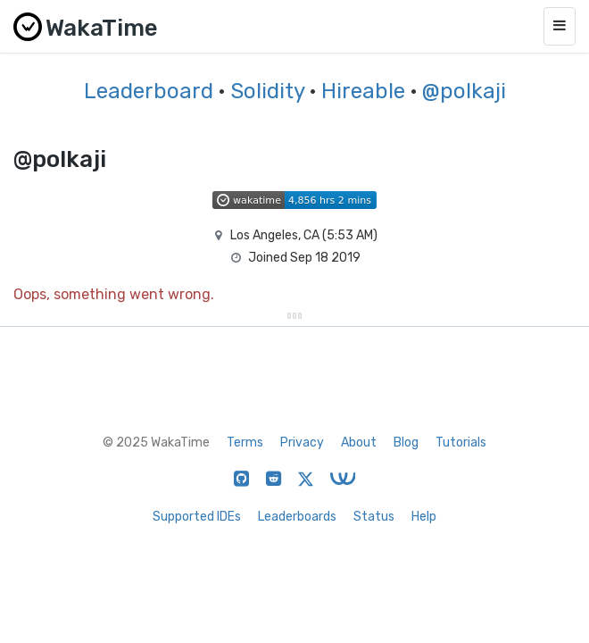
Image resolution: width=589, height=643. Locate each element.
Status (373, 516)
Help (423, 516)
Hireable (363, 91)
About (359, 442)
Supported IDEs (197, 516)
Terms (245, 442)
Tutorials (461, 442)
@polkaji (464, 91)
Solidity (267, 91)
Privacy (302, 442)
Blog (406, 442)
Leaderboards (297, 516)
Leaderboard (148, 91)
